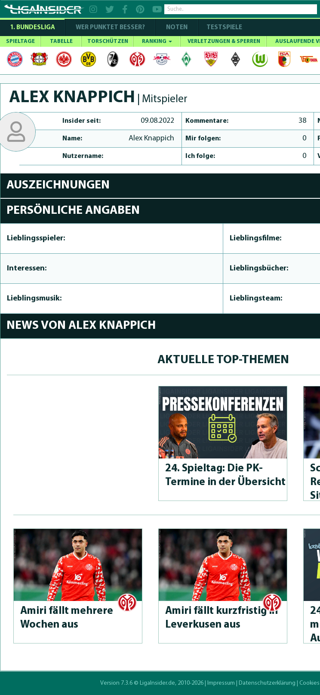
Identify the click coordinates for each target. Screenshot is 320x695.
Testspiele (223, 27)
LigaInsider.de (157, 683)
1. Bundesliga (32, 27)
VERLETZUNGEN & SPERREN (224, 41)
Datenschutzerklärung (267, 683)
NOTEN (177, 27)
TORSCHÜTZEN (107, 41)
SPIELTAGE (20, 41)
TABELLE (61, 41)
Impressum (221, 683)
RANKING (157, 41)
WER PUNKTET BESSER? (110, 27)
